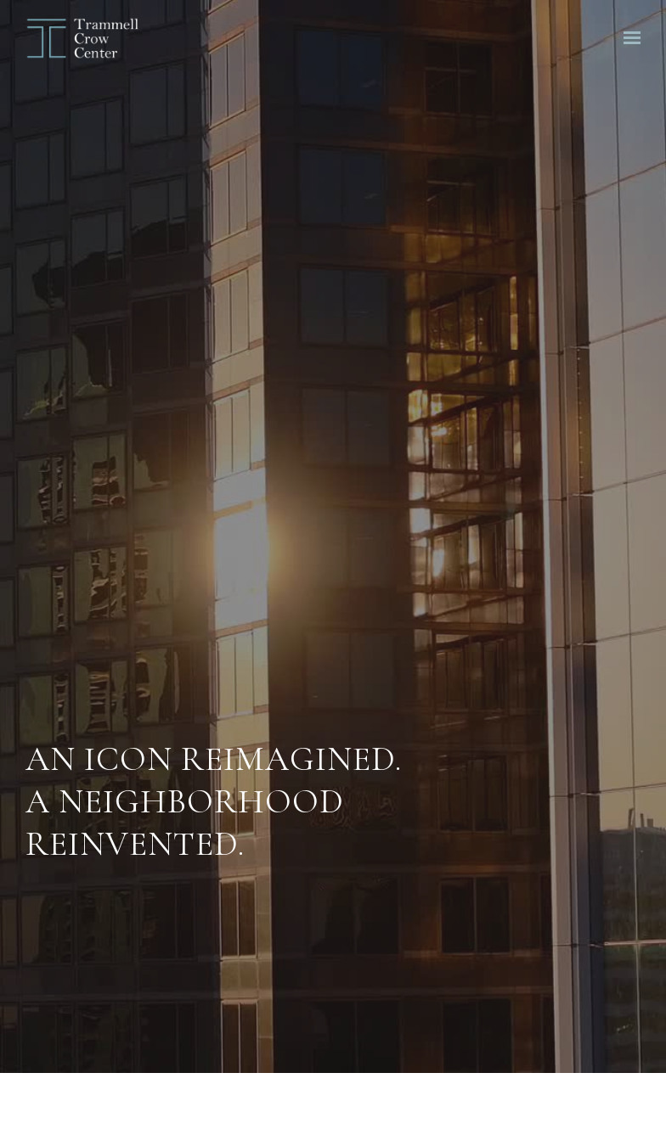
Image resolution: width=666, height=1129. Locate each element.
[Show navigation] (628, 38)
